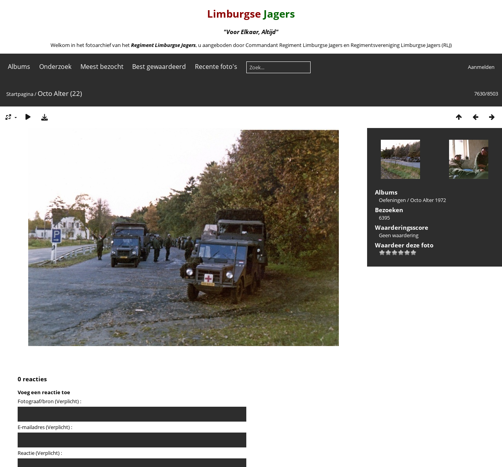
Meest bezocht (102, 66)
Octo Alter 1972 (428, 200)
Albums (19, 66)
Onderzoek (55, 66)
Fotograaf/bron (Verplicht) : (49, 401)
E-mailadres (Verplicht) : (45, 427)
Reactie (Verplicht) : (40, 452)
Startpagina (19, 93)
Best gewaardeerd (159, 66)
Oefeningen (392, 200)
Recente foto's (216, 66)
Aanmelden (481, 66)
